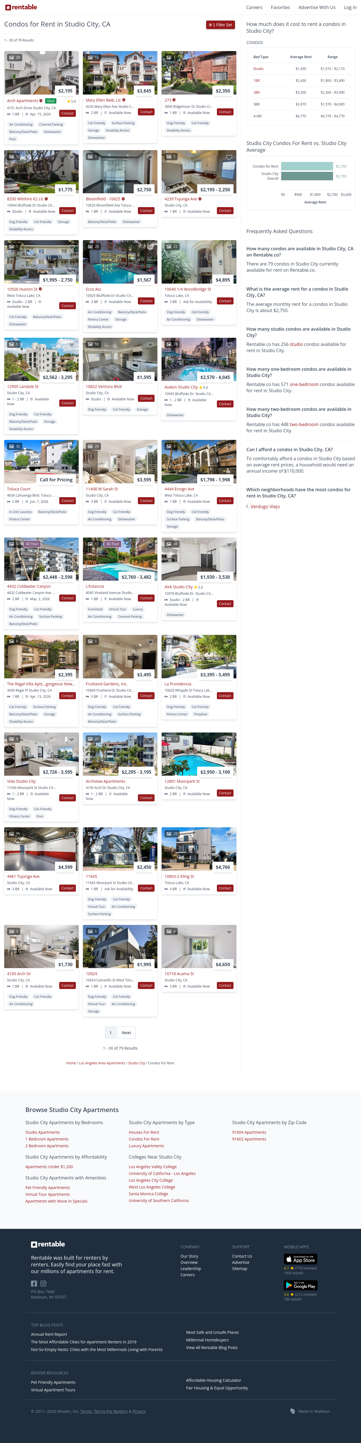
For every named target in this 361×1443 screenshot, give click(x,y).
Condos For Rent (144, 1139)
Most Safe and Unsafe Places (212, 1332)
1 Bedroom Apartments (47, 1139)
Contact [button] (67, 113)
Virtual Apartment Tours (53, 1389)
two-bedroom (304, 424)
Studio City (137, 1063)
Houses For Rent (144, 1132)
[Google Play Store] (301, 1289)
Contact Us (242, 1256)
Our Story (189, 1256)
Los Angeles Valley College (153, 1166)
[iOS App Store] (301, 1263)
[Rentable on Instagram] (44, 1285)
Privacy (139, 1411)
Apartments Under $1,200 (49, 1166)
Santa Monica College (148, 1193)
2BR (257, 92)
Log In (350, 7)
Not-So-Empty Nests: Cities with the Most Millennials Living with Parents (96, 1349)
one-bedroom (304, 384)
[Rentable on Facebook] (35, 1285)
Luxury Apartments (146, 1145)
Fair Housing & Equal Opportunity (217, 1388)
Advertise (240, 1262)
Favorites (280, 7)
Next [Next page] (126, 1032)
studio (296, 344)
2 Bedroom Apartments (47, 1145)
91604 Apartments (249, 1132)
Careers (254, 7)
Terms (86, 1411)
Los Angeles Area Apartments (102, 1063)
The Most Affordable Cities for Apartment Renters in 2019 (84, 1342)
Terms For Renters (111, 1411)
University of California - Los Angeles (162, 1173)
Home (71, 1063)
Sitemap (239, 1268)
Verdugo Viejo (265, 506)
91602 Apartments (249, 1139)
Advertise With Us (317, 7)
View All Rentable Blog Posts (212, 1347)
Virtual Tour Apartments (47, 1194)
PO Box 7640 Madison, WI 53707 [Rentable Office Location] (48, 1294)
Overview (189, 1262)
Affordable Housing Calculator (213, 1380)
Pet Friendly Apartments (47, 1187)
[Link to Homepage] (21, 7)
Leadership (190, 1268)
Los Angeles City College (151, 1180)
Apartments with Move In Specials (56, 1201)
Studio (259, 68)
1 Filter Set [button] (220, 25)
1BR (257, 80)
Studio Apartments (42, 1132)
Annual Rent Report (49, 1334)
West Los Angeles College (152, 1187)
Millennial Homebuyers (207, 1340)
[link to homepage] (103, 1244)
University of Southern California (159, 1200)
